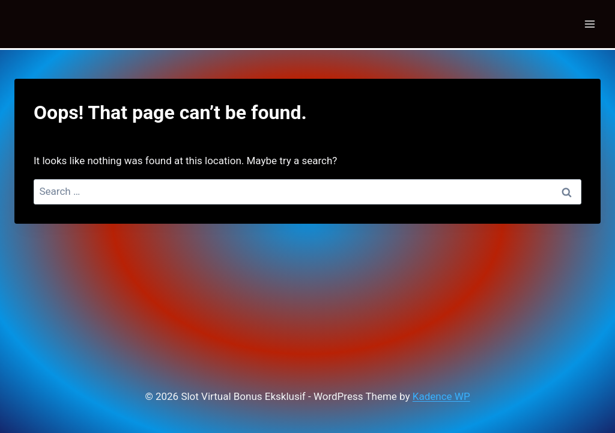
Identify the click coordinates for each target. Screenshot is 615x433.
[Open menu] (589, 23)
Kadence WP (441, 396)
